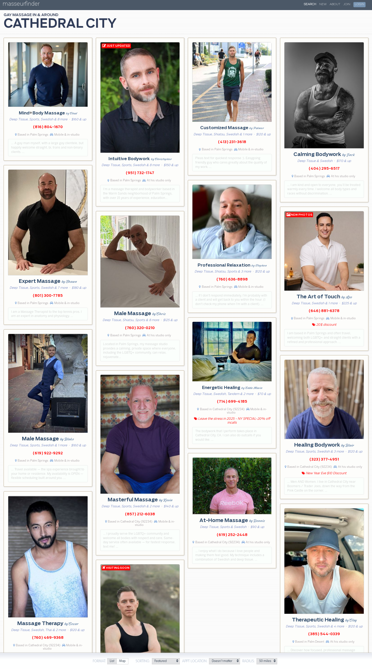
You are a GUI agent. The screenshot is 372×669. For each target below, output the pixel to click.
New (323, 4)
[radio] (112, 661)
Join (346, 4)
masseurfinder (21, 4)
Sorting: (143, 661)
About (335, 4)
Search (310, 4)
